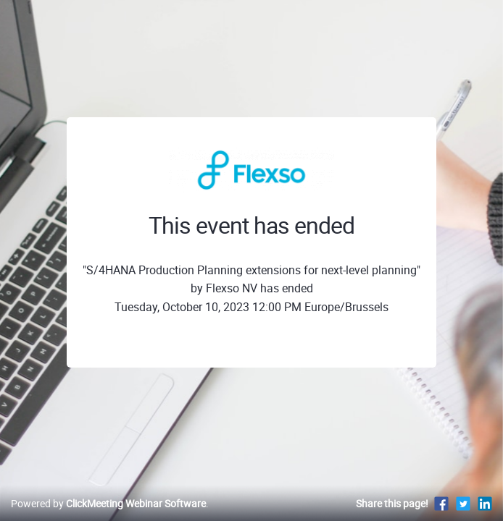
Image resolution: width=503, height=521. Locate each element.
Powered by (108, 503)
